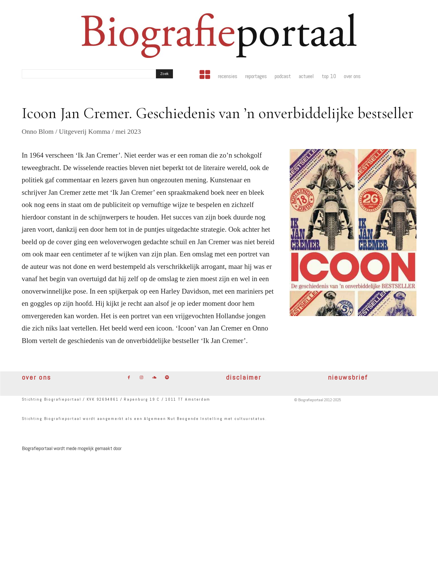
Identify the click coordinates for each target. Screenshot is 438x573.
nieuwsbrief (348, 377)
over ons (36, 377)
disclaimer (243, 377)
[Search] (164, 73)
